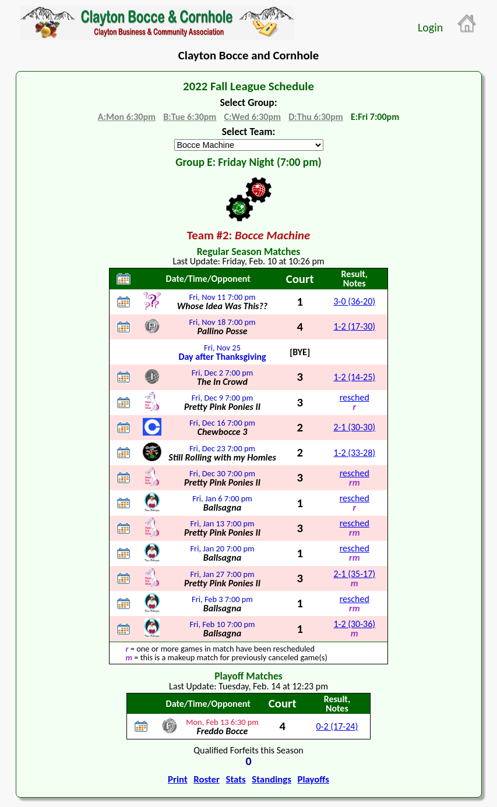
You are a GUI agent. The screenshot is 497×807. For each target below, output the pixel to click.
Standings (271, 779)
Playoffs (313, 779)
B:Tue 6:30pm (189, 116)
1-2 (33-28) (354, 452)
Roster (206, 779)
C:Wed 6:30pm (252, 116)
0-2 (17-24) (337, 726)
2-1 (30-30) (354, 427)
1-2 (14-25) (354, 377)
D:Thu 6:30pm (315, 116)
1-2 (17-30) (354, 326)
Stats (236, 779)
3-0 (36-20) (354, 301)
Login (430, 27)
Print (178, 779)
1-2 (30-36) (354, 623)
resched (354, 397)
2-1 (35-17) (354, 573)
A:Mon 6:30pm (127, 116)
